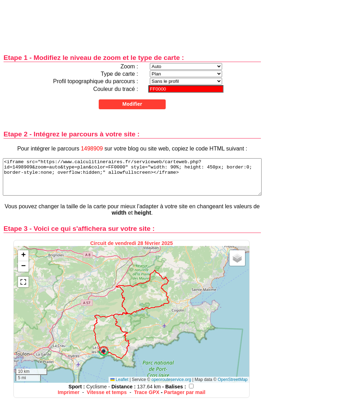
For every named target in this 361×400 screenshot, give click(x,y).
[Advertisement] (132, 22)
